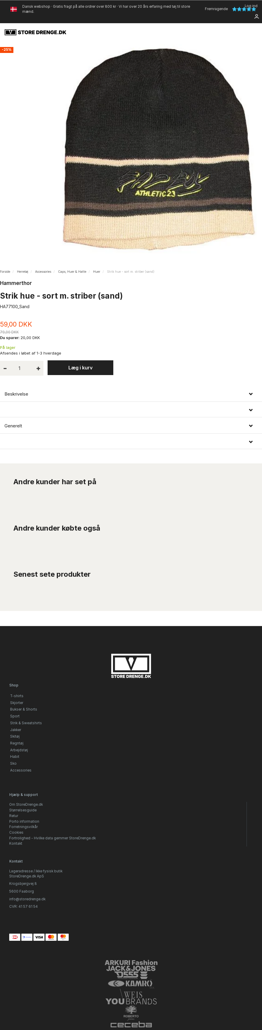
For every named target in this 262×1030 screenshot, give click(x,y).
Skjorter (16, 703)
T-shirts (16, 696)
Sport (15, 716)
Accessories (21, 770)
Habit (14, 757)
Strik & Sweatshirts (26, 723)
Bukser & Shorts (23, 709)
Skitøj (15, 736)
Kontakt (15, 843)
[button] (131, 410)
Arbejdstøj (19, 750)
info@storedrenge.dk (27, 899)
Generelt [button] (13, 426)
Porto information (24, 821)
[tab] (131, 394)
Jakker (15, 730)
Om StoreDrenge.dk (26, 804)
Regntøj (16, 743)
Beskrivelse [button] (16, 394)
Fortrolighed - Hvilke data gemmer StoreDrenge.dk (52, 838)
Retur (13, 816)
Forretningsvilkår (23, 827)
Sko (13, 763)
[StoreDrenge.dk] (35, 32)
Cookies (16, 832)
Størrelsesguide (23, 810)
